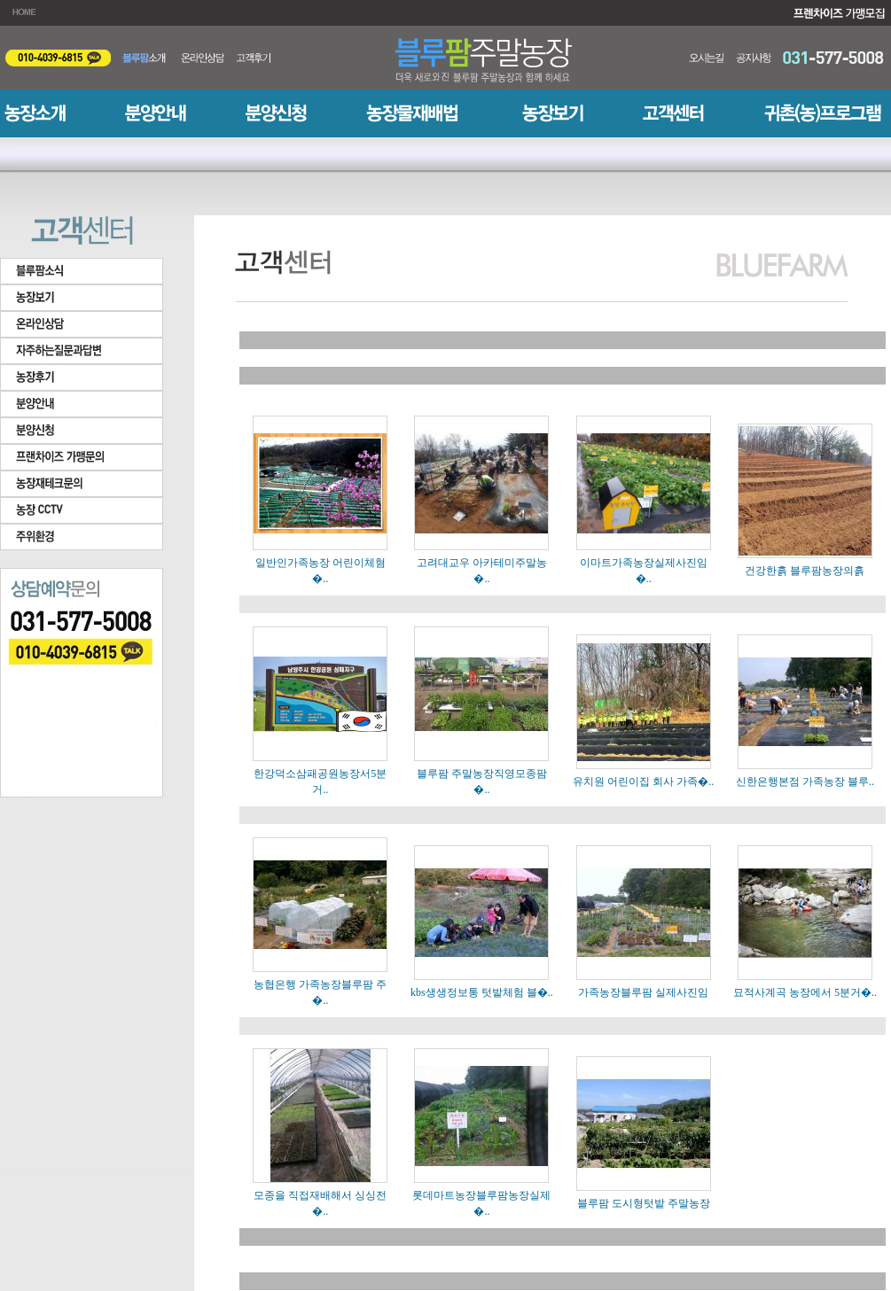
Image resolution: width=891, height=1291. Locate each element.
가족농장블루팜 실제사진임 (643, 992)
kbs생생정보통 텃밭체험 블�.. (481, 992)
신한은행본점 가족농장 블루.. (805, 781)
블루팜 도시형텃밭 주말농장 (643, 1203)
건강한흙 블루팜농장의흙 (804, 570)
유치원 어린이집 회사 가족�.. (643, 781)
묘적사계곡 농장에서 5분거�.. (805, 992)
